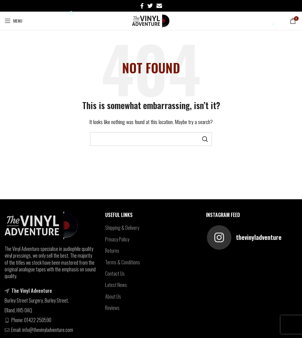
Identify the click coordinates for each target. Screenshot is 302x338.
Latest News (116, 284)
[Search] (151, 139)
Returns (112, 250)
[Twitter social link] (150, 5)
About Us (113, 296)
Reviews (112, 307)
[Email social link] (159, 5)
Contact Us (115, 273)
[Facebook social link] (141, 5)
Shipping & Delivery (122, 227)
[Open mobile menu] (13, 21)
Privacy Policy (117, 239)
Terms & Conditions (122, 262)
